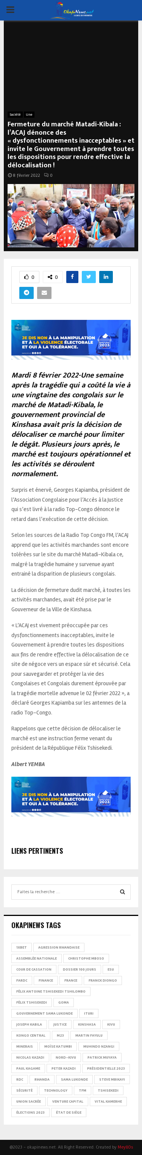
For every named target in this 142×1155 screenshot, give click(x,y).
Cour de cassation (33, 969)
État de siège (68, 1112)
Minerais (24, 1046)
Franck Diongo (103, 980)
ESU (111, 969)
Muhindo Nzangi (98, 1046)
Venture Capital (67, 1101)
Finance (46, 980)
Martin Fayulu (89, 1035)
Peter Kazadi (63, 1068)
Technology (55, 1090)
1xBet (21, 947)
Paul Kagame (28, 1068)
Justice (60, 1024)
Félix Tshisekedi (31, 1002)
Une (29, 114)
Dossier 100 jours (79, 969)
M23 (60, 1035)
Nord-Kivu (66, 1057)
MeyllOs (125, 1147)
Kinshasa (87, 1024)
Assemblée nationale (36, 958)
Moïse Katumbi (58, 1046)
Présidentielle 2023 (106, 1068)
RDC (19, 1079)
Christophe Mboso (86, 958)
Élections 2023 (30, 1112)
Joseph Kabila (29, 1024)
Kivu (111, 1024)
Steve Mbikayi (112, 1079)
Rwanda (42, 1079)
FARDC (21, 980)
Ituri (89, 1013)
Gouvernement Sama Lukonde (44, 1013)
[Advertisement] (71, 70)
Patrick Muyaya (102, 1057)
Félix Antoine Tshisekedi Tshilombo (51, 991)
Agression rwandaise (59, 947)
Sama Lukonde (74, 1079)
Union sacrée (28, 1101)
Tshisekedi (108, 1090)
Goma (63, 1002)
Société (15, 114)
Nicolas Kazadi (30, 1057)
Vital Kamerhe (108, 1101)
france (70, 980)
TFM (82, 1090)
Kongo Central (30, 1035)
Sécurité (24, 1090)
